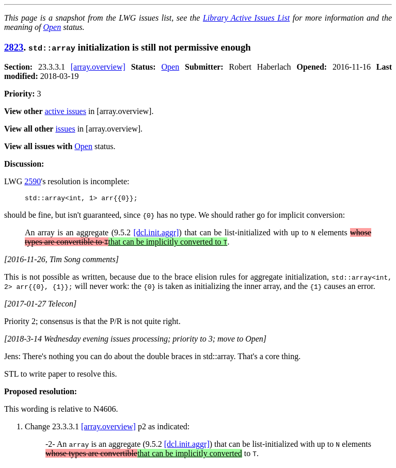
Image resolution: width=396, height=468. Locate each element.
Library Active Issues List (246, 17)
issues (65, 128)
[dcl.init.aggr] (156, 234)
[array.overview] (98, 66)
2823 (13, 47)
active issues (65, 111)
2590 (32, 181)
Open (52, 27)
